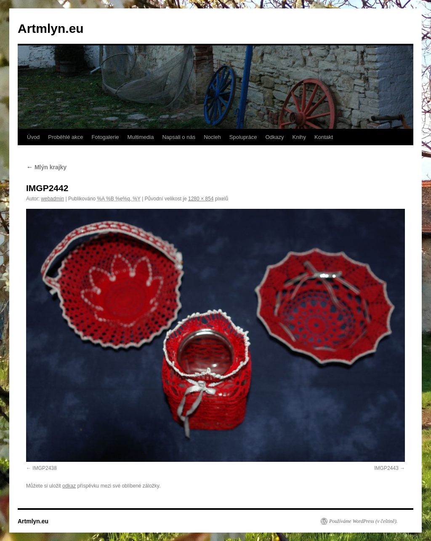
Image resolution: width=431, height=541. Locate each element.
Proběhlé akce (65, 137)
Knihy (299, 137)
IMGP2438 (44, 468)
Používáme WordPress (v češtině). (363, 521)
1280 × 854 (200, 199)
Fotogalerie (105, 137)
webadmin (52, 199)
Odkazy (274, 137)
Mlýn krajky (46, 167)
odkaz (69, 486)
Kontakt (323, 137)
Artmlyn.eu (51, 28)
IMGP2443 (386, 468)
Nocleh (212, 137)
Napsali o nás (178, 137)
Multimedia (141, 137)
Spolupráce (243, 137)
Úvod (33, 137)
